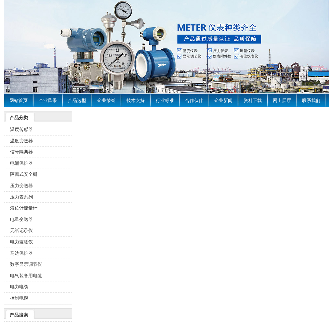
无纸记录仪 (21, 230)
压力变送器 (21, 185)
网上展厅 (282, 100)
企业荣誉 (106, 100)
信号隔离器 (21, 151)
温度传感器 (21, 129)
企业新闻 (223, 100)
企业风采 (48, 100)
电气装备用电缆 (26, 275)
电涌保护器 (21, 163)
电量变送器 (21, 219)
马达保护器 (21, 253)
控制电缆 (19, 298)
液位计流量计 (23, 208)
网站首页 (18, 100)
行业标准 (165, 100)
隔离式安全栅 (23, 174)
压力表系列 (21, 197)
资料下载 (253, 100)
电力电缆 (19, 286)
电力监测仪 (21, 241)
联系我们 (311, 100)
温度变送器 (21, 140)
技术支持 (136, 100)
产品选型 (77, 100)
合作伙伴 (194, 100)
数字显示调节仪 (26, 264)
